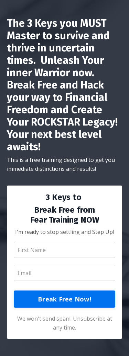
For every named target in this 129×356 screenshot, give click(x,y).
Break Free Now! (64, 299)
